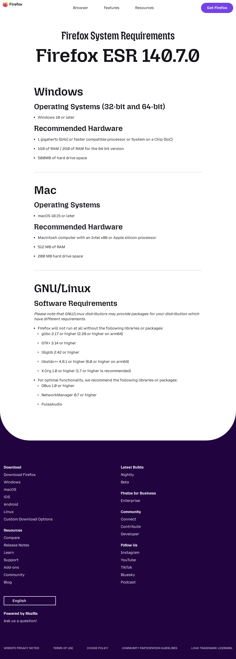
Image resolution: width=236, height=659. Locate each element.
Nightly (127, 474)
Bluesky (128, 575)
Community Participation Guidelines (149, 648)
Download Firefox (20, 474)
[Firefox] (17, 7)
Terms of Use (63, 648)
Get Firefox (217, 8)
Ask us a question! (20, 621)
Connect (128, 519)
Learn (9, 552)
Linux (9, 512)
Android (11, 504)
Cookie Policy (97, 648)
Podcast (128, 582)
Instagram (130, 552)
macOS (10, 489)
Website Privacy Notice (21, 648)
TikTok (126, 567)
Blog (8, 582)
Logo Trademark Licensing (211, 648)
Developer (130, 534)
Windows (12, 482)
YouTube (128, 560)
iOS (7, 497)
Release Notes (16, 545)
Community (14, 575)
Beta (125, 482)
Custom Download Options (28, 519)
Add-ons (11, 567)
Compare (12, 537)
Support (11, 560)
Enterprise (130, 500)
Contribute (131, 526)
